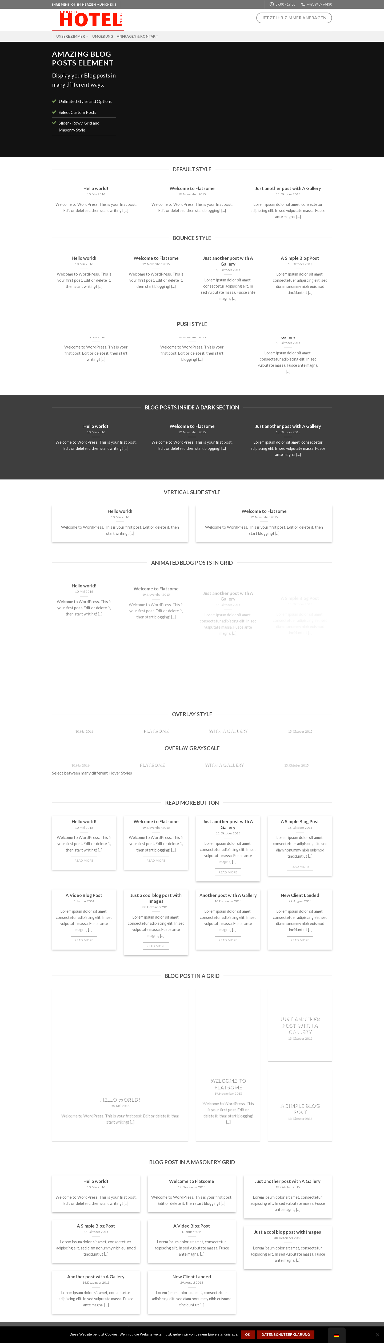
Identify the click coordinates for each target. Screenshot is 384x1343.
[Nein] (377, 1336)
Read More (84, 860)
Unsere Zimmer (72, 36)
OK (247, 1335)
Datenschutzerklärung (286, 1335)
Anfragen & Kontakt (137, 36)
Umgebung (102, 36)
